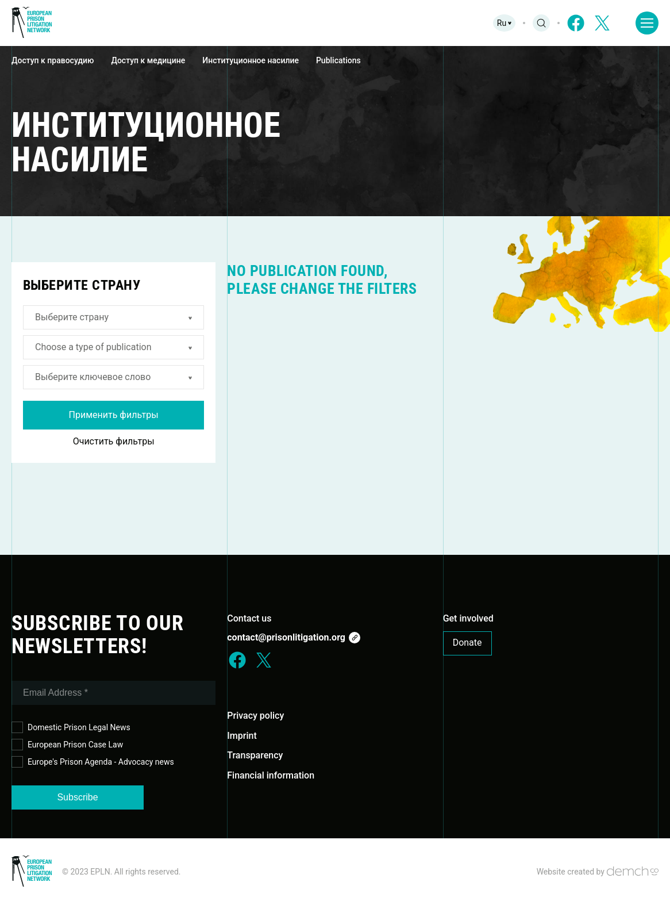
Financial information (270, 775)
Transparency (255, 755)
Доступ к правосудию (52, 60)
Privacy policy (255, 715)
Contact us (249, 618)
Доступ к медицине (148, 60)
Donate (467, 642)
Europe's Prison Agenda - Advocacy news (92, 762)
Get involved (468, 618)
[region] (335, 61)
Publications (338, 60)
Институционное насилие (250, 60)
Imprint (241, 735)
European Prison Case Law (67, 744)
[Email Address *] (113, 693)
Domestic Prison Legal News (70, 727)
